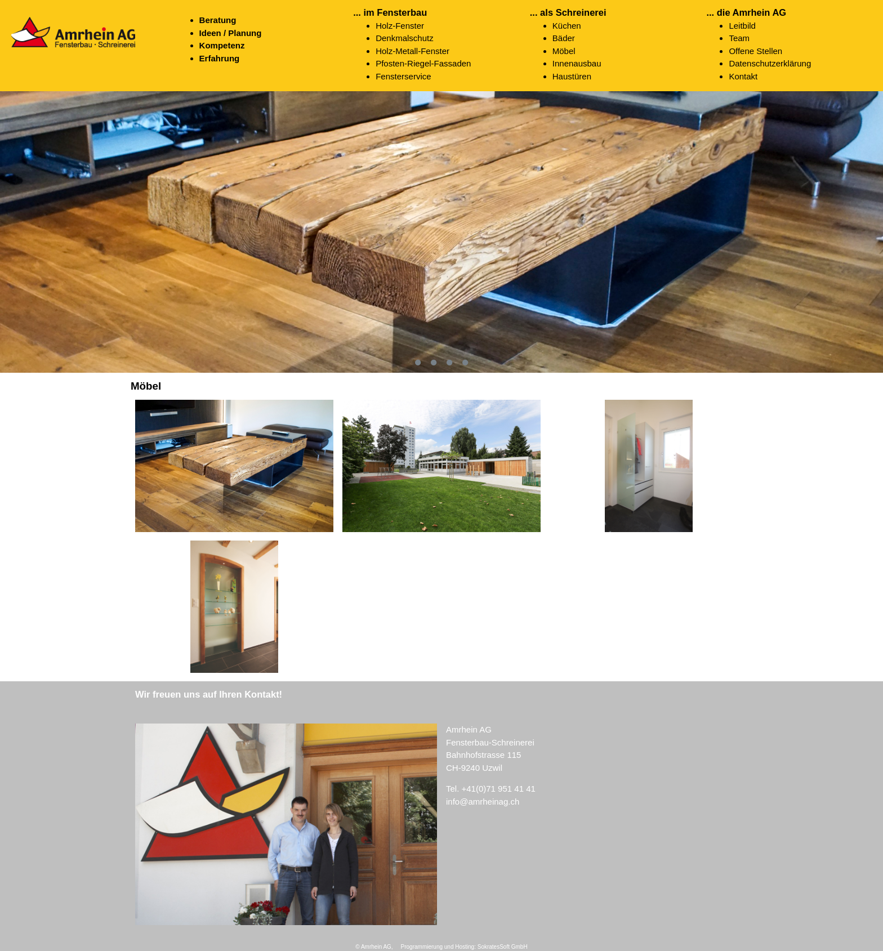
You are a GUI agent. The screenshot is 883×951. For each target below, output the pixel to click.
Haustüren (571, 76)
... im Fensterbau (390, 12)
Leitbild (742, 25)
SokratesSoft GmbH (503, 947)
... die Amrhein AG (746, 12)
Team (739, 38)
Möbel (564, 51)
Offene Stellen (755, 51)
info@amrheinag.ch (482, 801)
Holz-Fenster (400, 25)
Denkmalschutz (405, 38)
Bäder (563, 38)
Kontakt (743, 76)
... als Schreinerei (568, 12)
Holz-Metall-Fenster (412, 51)
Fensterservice (403, 76)
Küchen (566, 25)
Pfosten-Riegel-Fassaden (423, 63)
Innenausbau (576, 63)
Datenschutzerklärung (770, 63)
